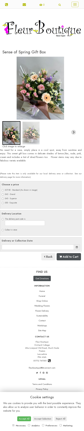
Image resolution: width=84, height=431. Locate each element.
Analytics (34, 425)
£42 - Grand (8, 194)
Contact (42, 320)
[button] (11, 133)
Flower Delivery (42, 310)
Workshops (42, 325)
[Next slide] (73, 132)
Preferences (49, 425)
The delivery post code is (23, 222)
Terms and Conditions (42, 384)
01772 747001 (42, 360)
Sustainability (42, 315)
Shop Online (42, 300)
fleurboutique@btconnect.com (42, 367)
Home (42, 291)
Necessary (19, 425)
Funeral (42, 296)
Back (48, 257)
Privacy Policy (42, 389)
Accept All (24, 418)
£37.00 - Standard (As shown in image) (19, 190)
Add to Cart (68, 257)
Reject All (60, 418)
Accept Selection (42, 418)
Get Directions (42, 278)
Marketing (66, 425)
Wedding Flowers (42, 305)
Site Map (42, 330)
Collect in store (9, 229)
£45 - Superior (9, 198)
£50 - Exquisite (9, 202)
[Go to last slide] (7, 132)
